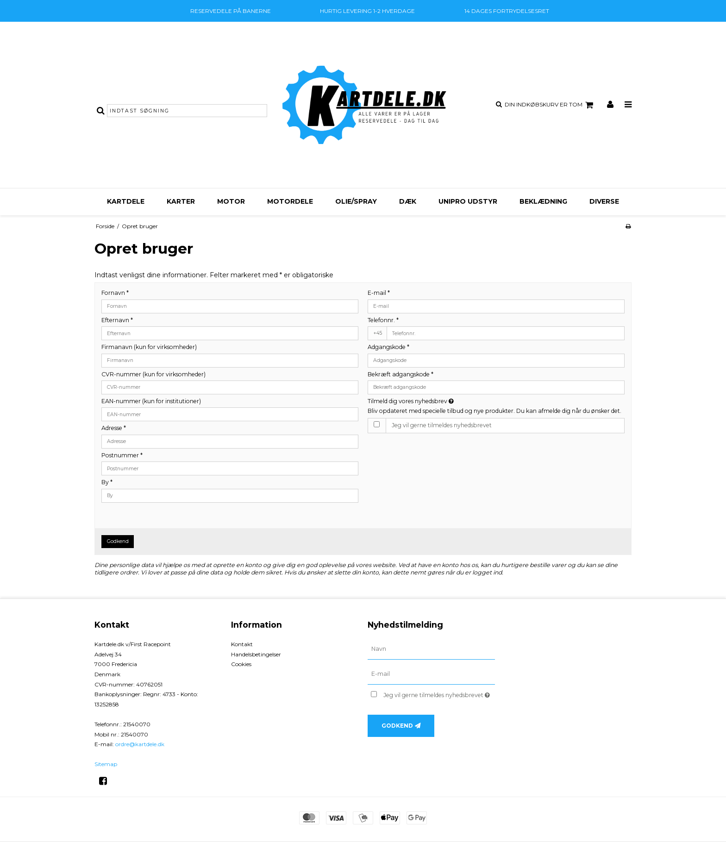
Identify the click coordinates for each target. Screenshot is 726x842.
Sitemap (105, 764)
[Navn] (431, 649)
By (107, 482)
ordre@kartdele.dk (139, 744)
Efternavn (117, 320)
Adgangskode (388, 346)
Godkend (118, 541)
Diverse (604, 201)
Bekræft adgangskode (400, 374)
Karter (181, 201)
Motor (231, 201)
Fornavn (115, 292)
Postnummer (122, 455)
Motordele (290, 201)
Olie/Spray (356, 201)
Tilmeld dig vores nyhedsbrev (443, 401)
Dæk (407, 201)
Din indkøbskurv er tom (550, 105)
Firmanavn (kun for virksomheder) (149, 346)
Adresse (113, 427)
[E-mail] (431, 674)
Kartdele (125, 201)
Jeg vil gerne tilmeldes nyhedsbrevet (442, 425)
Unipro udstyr (467, 201)
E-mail (379, 292)
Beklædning (543, 201)
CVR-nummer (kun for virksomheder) (153, 374)
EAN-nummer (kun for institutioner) (151, 401)
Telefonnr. (383, 320)
